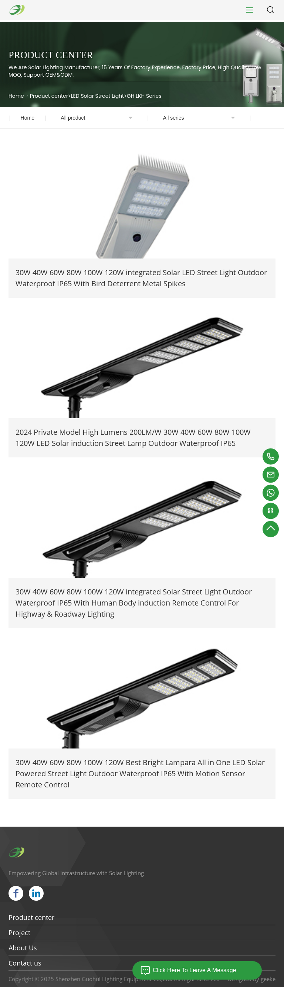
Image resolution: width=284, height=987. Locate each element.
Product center (49, 96)
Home (16, 96)
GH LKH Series (144, 96)
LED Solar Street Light (97, 96)
